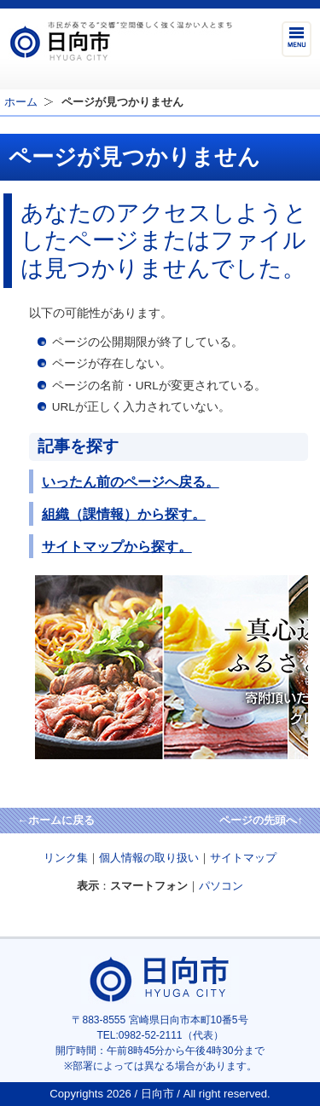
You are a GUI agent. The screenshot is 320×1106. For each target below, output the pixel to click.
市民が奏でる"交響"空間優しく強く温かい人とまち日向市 (120, 40)
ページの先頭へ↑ (261, 820)
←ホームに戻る (56, 820)
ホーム (21, 101)
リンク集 (66, 857)
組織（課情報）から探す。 (124, 513)
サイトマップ (243, 857)
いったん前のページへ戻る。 (130, 481)
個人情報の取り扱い (149, 857)
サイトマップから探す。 (117, 546)
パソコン (221, 885)
